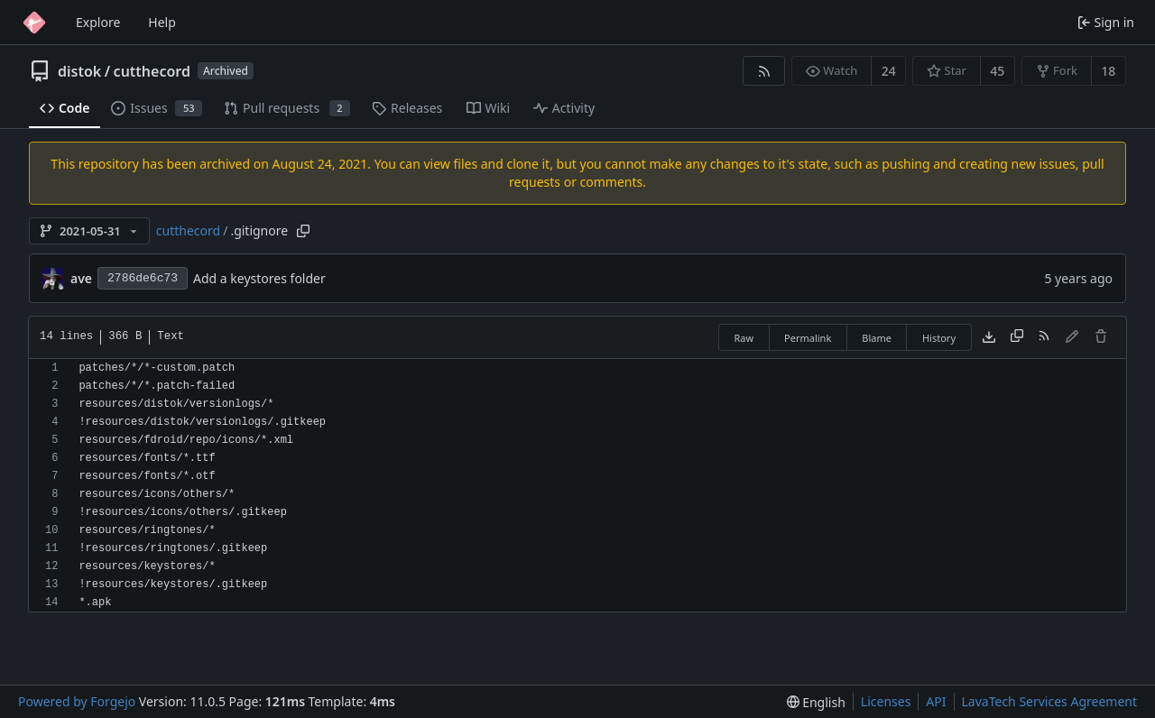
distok (79, 71)
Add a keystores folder (259, 278)
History (939, 338)
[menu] (816, 702)
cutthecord (152, 71)
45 (997, 70)
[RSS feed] (764, 71)
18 (1108, 70)
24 (889, 70)
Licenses (886, 701)
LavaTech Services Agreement (1049, 701)
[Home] (34, 22)
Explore (98, 22)
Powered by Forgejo (76, 701)
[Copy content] (1016, 337)
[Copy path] (303, 231)
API (936, 701)
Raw (743, 338)
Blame (877, 338)
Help (162, 22)
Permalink (807, 338)
